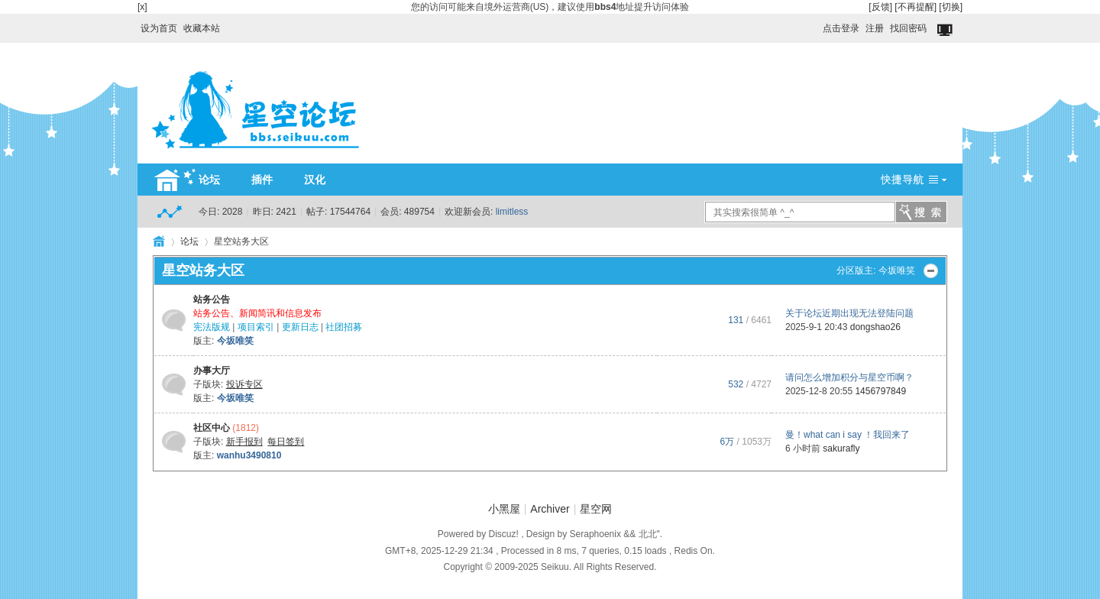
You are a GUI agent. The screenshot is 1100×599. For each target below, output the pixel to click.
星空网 (596, 509)
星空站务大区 (203, 270)
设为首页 (159, 28)
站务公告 (211, 299)
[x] (142, 7)
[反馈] (880, 7)
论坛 (209, 179)
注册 (874, 28)
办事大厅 (211, 370)
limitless (512, 211)
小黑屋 (504, 509)
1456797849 (880, 391)
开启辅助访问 (816, 24)
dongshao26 (875, 327)
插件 (262, 179)
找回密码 (908, 28)
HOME (159, 241)
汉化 (314, 179)
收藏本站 (201, 28)
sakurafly (841, 448)
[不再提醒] (916, 7)
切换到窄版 (946, 30)
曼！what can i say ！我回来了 (847, 434)
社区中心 (211, 428)
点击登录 (841, 28)
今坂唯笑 (896, 270)
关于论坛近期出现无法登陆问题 (849, 313)
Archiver (549, 509)
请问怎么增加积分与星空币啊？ (849, 377)
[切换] (950, 7)
